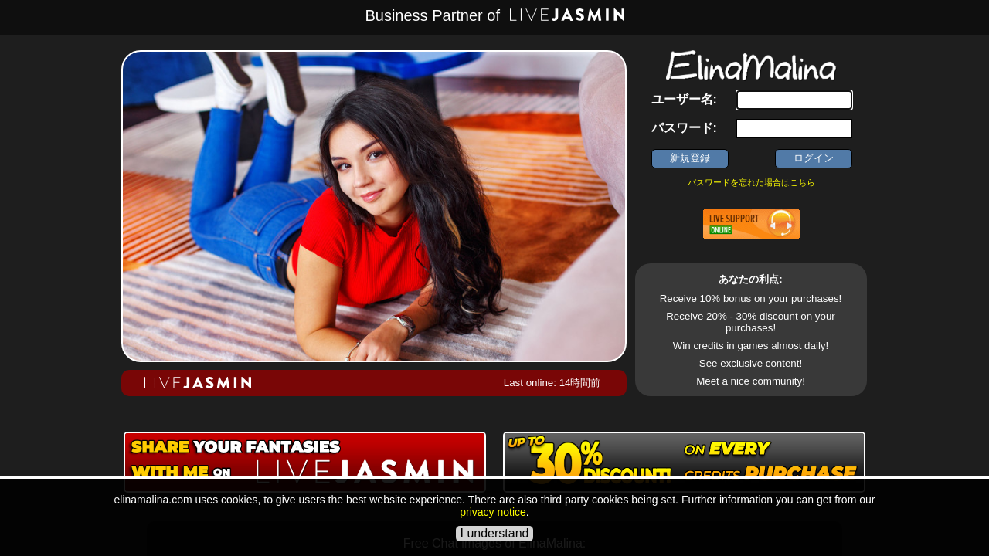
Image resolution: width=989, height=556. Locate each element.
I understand (495, 533)
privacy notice (493, 512)
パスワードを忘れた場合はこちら (751, 182)
